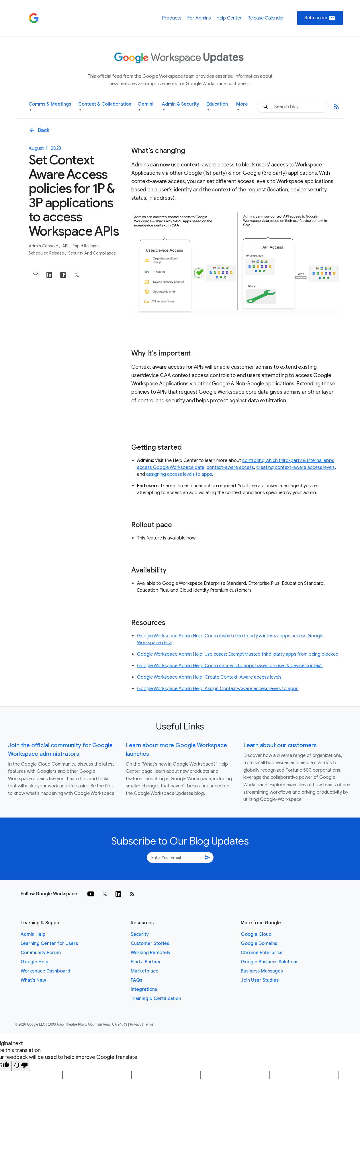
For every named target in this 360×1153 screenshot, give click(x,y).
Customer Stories (150, 943)
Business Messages (262, 971)
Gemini (145, 107)
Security (140, 934)
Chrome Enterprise (262, 953)
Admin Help (33, 934)
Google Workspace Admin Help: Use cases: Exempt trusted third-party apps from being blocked (238, 654)
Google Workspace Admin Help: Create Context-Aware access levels (209, 677)
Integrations (144, 989)
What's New (33, 980)
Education (217, 107)
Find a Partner (146, 962)
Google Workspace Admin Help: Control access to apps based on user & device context (230, 666)
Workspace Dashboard (45, 971)
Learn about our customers (280, 745)
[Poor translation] (21, 1066)
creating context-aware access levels (295, 467)
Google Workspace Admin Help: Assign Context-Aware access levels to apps (217, 689)
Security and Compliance (92, 253)
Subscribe (320, 18)
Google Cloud (256, 934)
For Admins (199, 18)
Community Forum (41, 953)
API (65, 246)
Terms (148, 1024)
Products (171, 18)
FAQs (136, 980)
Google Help (34, 962)
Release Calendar (265, 18)
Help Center (229, 18)
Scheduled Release (47, 253)
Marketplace (145, 971)
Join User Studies (260, 980)
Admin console (44, 246)
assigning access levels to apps (179, 474)
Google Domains (259, 943)
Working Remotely (151, 953)
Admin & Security (180, 107)
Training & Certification (156, 998)
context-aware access (230, 467)
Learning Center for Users (49, 943)
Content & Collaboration (104, 107)
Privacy (135, 1024)
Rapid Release (86, 246)
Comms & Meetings (50, 107)
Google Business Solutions (269, 962)
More (242, 107)
